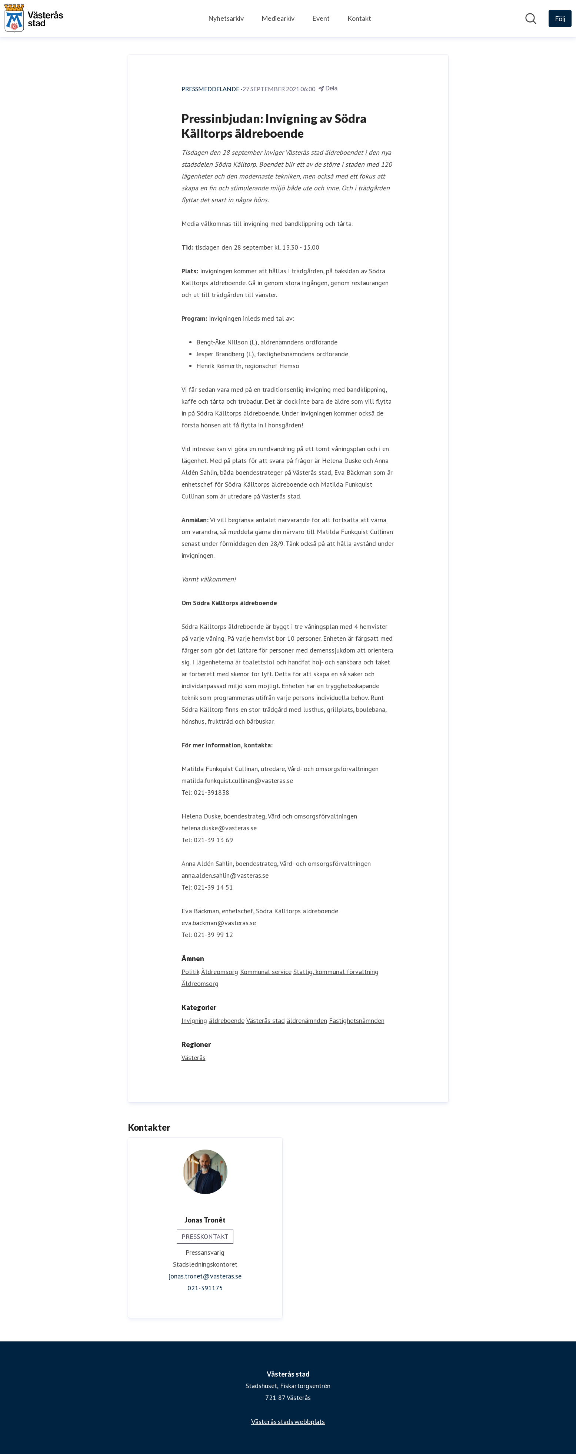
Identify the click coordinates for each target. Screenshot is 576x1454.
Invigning (194, 1020)
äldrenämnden (307, 1020)
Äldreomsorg (219, 971)
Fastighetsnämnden (356, 1020)
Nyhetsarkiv (226, 18)
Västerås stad (265, 1020)
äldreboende (226, 1020)
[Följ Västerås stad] (560, 18)
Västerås (194, 1057)
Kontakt (359, 18)
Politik (190, 971)
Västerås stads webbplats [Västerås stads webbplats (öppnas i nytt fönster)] (288, 1421)
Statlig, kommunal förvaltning (336, 971)
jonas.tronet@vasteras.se (205, 1276)
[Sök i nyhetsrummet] (531, 18)
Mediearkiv (278, 18)
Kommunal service (266, 971)
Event (321, 18)
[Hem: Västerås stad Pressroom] (33, 18)
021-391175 (205, 1288)
